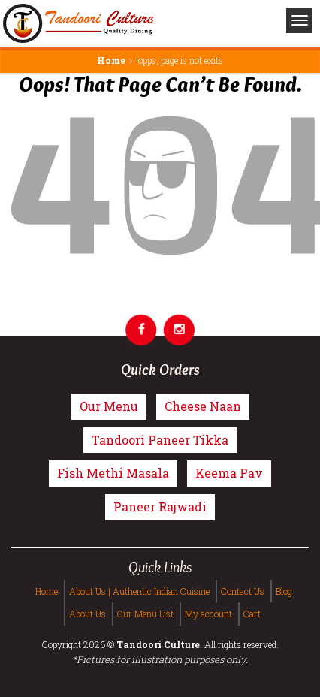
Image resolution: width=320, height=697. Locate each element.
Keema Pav (229, 473)
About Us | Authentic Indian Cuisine (139, 591)
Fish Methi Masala (113, 473)
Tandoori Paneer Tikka (160, 440)
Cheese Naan (203, 406)
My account (208, 614)
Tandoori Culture (158, 644)
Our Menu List (145, 614)
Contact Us (242, 591)
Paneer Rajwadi (160, 506)
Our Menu (109, 406)
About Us (87, 614)
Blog (284, 591)
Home (111, 60)
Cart (252, 614)
